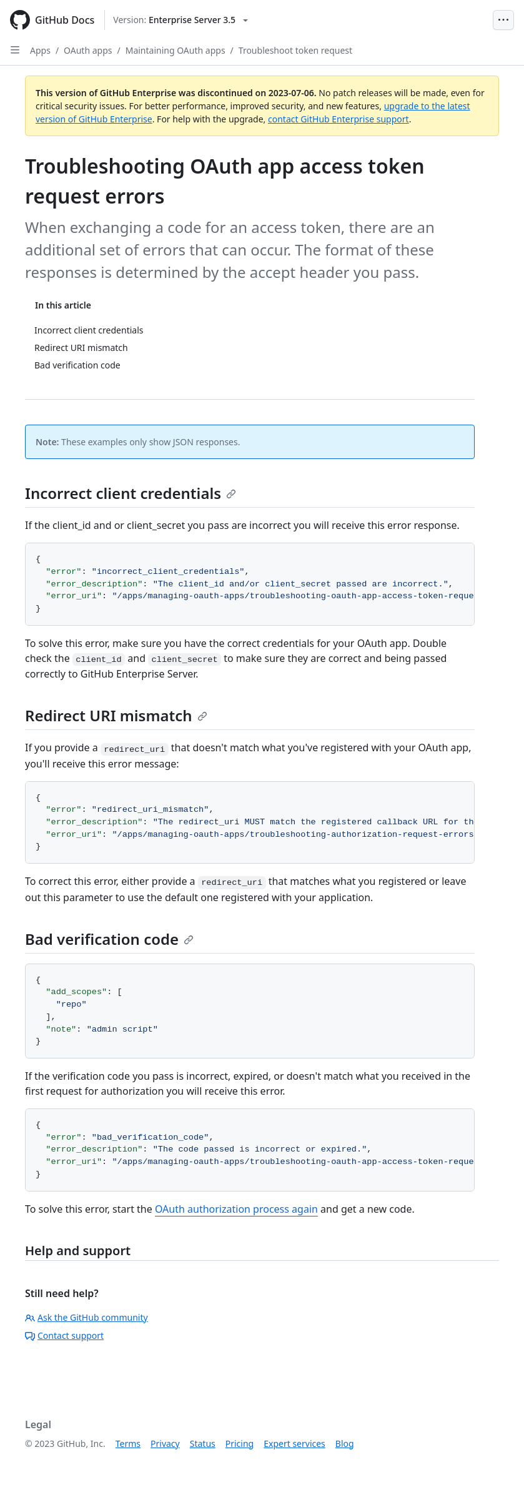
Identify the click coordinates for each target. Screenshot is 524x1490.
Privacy (165, 1443)
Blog (344, 1443)
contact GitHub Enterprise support (338, 119)
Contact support (64, 1335)
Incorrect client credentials (130, 493)
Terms (128, 1443)
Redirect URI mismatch (116, 715)
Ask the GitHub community (86, 1317)
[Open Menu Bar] (503, 20)
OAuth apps (88, 50)
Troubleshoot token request (295, 50)
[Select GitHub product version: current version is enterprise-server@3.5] (180, 20)
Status (202, 1443)
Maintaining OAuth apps (175, 50)
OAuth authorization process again (236, 1209)
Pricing (239, 1443)
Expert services (294, 1443)
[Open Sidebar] (15, 50)
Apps (40, 50)
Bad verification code (109, 939)
